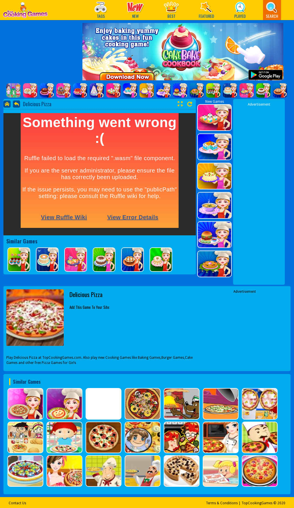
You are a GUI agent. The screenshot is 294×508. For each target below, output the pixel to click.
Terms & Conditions (222, 503)
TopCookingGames (256, 503)
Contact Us (17, 503)
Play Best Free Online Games (25, 11)
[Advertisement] (259, 193)
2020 (281, 503)
